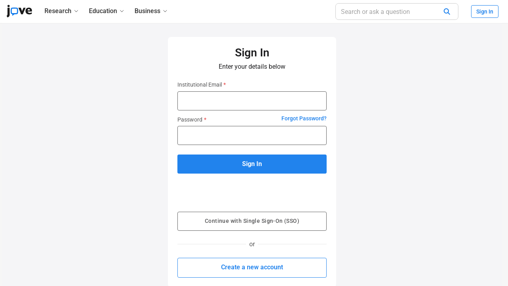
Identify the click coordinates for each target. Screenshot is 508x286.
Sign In (484, 11)
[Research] (61, 11)
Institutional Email (201, 84)
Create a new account (252, 267)
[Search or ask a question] (397, 11)
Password (191, 119)
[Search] (447, 11)
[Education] (107, 11)
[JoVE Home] (19, 11)
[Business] (151, 11)
